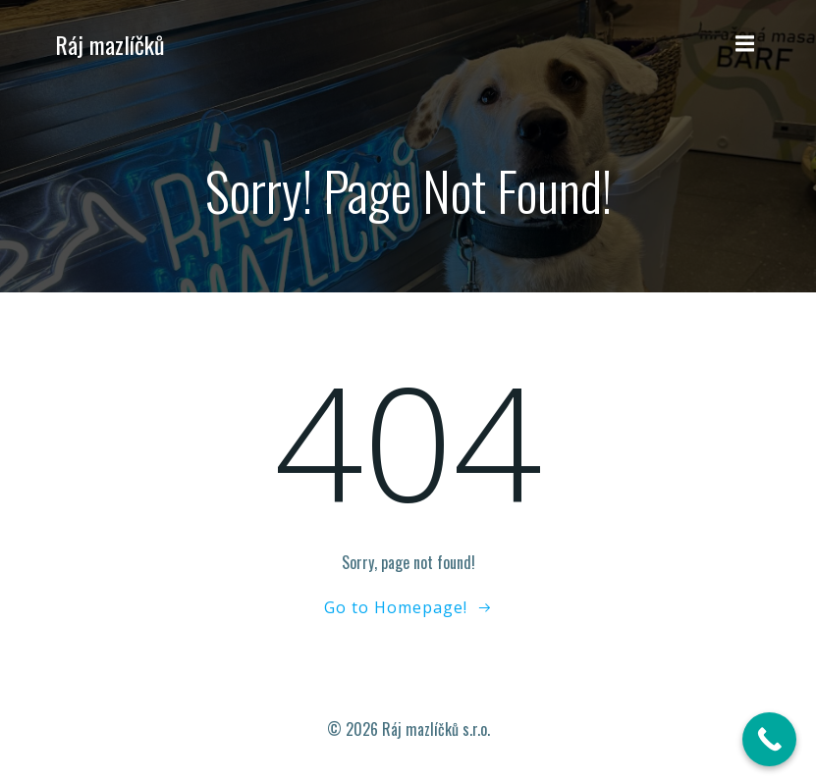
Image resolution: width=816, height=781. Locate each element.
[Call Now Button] (769, 739)
